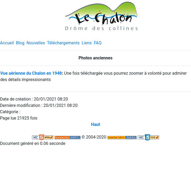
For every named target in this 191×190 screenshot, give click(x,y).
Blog (20, 42)
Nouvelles (35, 42)
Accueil (7, 42)
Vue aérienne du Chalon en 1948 (31, 73)
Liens (87, 42)
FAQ (98, 42)
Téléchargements (63, 42)
